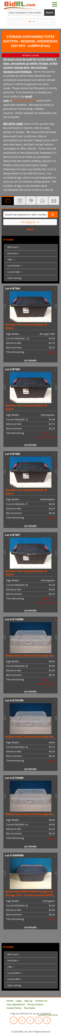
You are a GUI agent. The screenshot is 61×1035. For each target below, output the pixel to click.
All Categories (30, 222)
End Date (12, 253)
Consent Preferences (48, 1015)
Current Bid (13, 271)
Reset (30, 229)
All (31, 21)
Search (49, 12)
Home (10, 1000)
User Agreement (16, 1004)
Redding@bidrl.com (24, 100)
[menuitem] (31, 247)
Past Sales (29, 1007)
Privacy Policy (35, 1004)
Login (19, 1000)
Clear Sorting (14, 278)
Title (9, 259)
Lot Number (13, 265)
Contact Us (41, 1000)
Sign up (28, 1000)
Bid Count (12, 247)
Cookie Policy (14, 1007)
